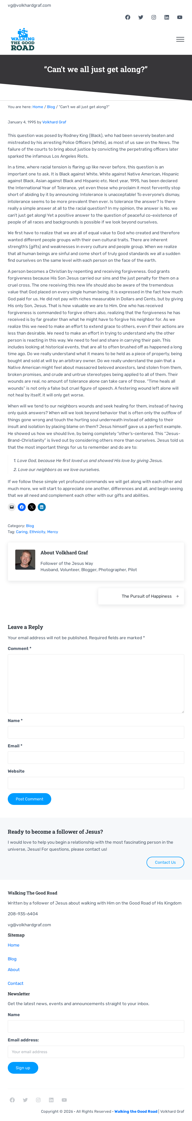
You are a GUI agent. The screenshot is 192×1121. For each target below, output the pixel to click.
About (14, 969)
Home (14, 945)
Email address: (23, 1039)
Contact (16, 983)
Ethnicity (37, 532)
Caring (22, 532)
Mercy (52, 532)
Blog (30, 526)
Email (15, 745)
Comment (20, 648)
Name (15, 720)
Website (16, 771)
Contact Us (165, 862)
